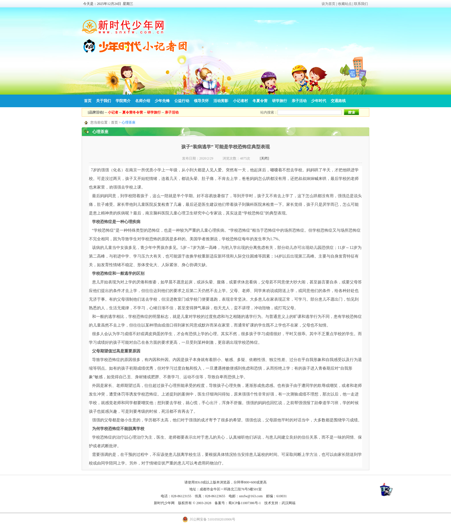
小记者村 (240, 101)
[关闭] (264, 158)
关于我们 (103, 101)
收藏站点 (345, 4)
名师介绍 (142, 101)
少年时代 (318, 101)
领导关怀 (201, 101)
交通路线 (338, 101)
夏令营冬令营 (132, 112)
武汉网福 (288, 503)
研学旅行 (279, 101)
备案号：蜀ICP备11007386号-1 (238, 503)
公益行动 (181, 101)
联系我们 (361, 4)
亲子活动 (299, 101)
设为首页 (328, 4)
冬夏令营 (260, 101)
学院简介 (123, 101)
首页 (87, 101)
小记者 (113, 112)
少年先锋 (162, 101)
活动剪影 (220, 101)
